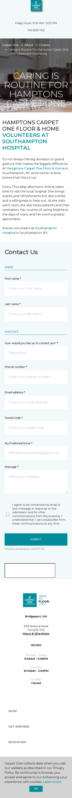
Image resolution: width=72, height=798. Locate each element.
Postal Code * (13, 418)
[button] (57, 7)
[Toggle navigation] (5, 7)
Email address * (15, 392)
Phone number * (16, 367)
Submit (35, 539)
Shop (12, 711)
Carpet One (10, 45)
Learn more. (52, 782)
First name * (13, 278)
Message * (11, 467)
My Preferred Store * (18, 443)
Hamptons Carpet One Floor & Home (36, 168)
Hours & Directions (36, 633)
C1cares (44, 45)
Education (17, 742)
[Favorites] (62, 7)
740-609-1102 (36, 30)
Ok (36, 788)
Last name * (13, 304)
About (29, 45)
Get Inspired (19, 726)
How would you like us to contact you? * (31, 343)
